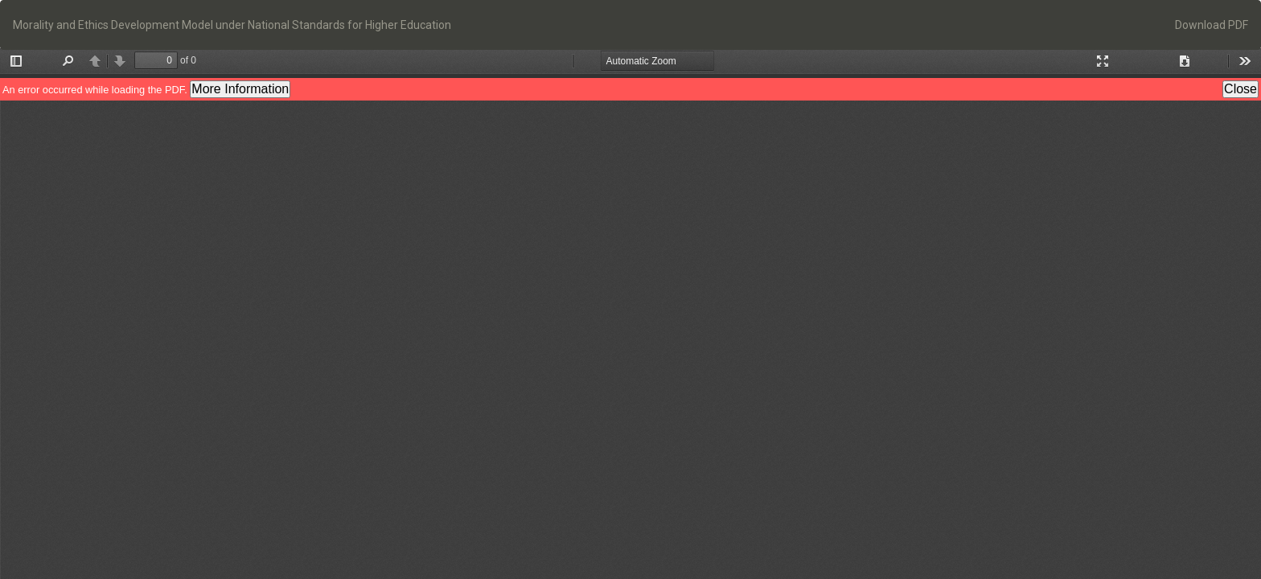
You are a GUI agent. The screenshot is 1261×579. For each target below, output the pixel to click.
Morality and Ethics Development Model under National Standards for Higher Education (232, 24)
